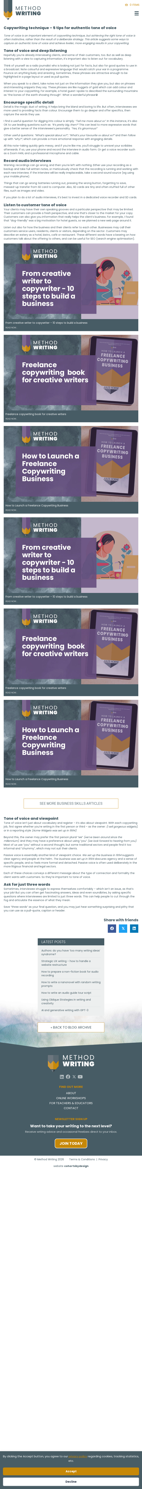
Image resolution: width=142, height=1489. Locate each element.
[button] (62, 1076)
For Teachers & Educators (71, 1103)
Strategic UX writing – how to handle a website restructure (66, 963)
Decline (71, 1482)
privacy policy (78, 1456)
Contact (71, 1108)
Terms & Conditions (82, 1159)
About (71, 1093)
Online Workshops (71, 1098)
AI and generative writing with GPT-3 (64, 1010)
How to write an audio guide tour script (66, 993)
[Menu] (136, 13)
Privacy (103, 1159)
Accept (71, 1471)
